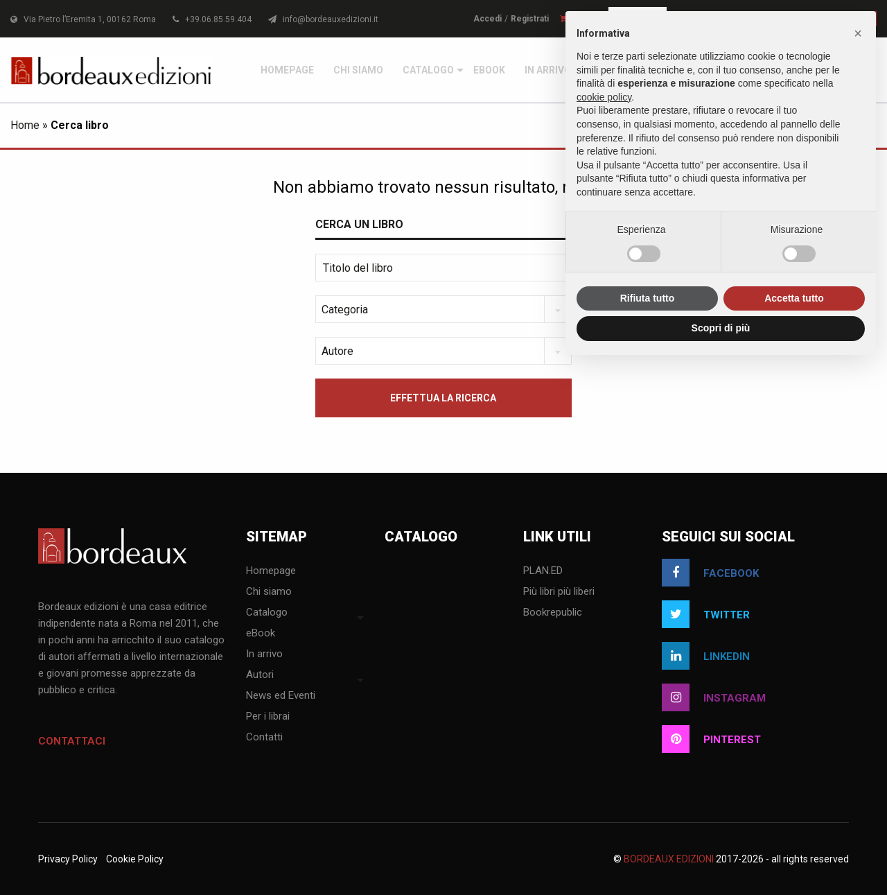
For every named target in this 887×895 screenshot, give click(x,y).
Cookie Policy (135, 858)
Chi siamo (358, 70)
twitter (706, 614)
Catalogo (428, 70)
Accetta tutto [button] (794, 298)
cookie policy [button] (604, 97)
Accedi (487, 19)
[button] (858, 33)
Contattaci (71, 741)
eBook (489, 70)
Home (24, 125)
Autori (260, 675)
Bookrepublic (552, 612)
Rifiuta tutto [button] (647, 298)
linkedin (706, 656)
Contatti (264, 737)
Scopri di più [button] (721, 327)
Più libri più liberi (559, 592)
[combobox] (443, 309)
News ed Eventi (280, 696)
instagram (714, 697)
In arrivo (548, 70)
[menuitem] (287, 70)
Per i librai (268, 716)
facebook (710, 572)
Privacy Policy (68, 858)
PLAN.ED (543, 571)
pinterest (711, 739)
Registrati (530, 19)
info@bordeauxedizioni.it (323, 19)
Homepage (287, 70)
